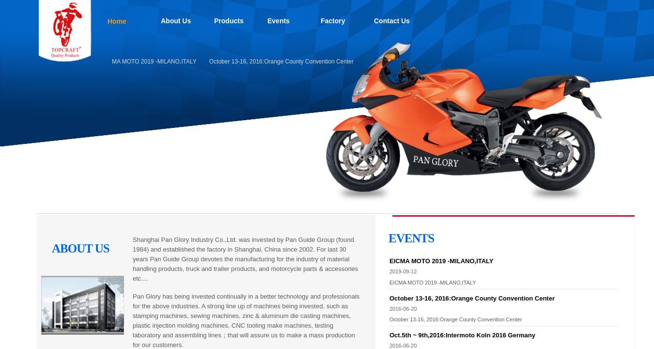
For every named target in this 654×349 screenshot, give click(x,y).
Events (278, 21)
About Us (176, 21)
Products (229, 21)
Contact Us (392, 21)
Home (117, 21)
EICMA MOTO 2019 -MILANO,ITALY (151, 61)
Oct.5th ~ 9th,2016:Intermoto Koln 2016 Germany (462, 335)
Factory (333, 21)
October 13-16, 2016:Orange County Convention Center (283, 61)
